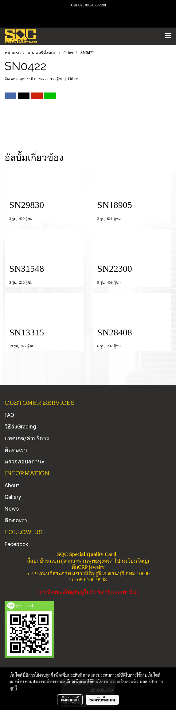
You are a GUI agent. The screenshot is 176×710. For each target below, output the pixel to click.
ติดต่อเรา (16, 450)
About (12, 485)
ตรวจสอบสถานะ (25, 461)
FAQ (9, 415)
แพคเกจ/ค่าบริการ (27, 438)
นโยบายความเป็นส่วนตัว (117, 681)
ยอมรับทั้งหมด (102, 699)
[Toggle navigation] (168, 36)
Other (73, 79)
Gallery (13, 497)
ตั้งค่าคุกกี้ (70, 699)
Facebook (16, 544)
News (12, 508)
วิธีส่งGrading (20, 426)
